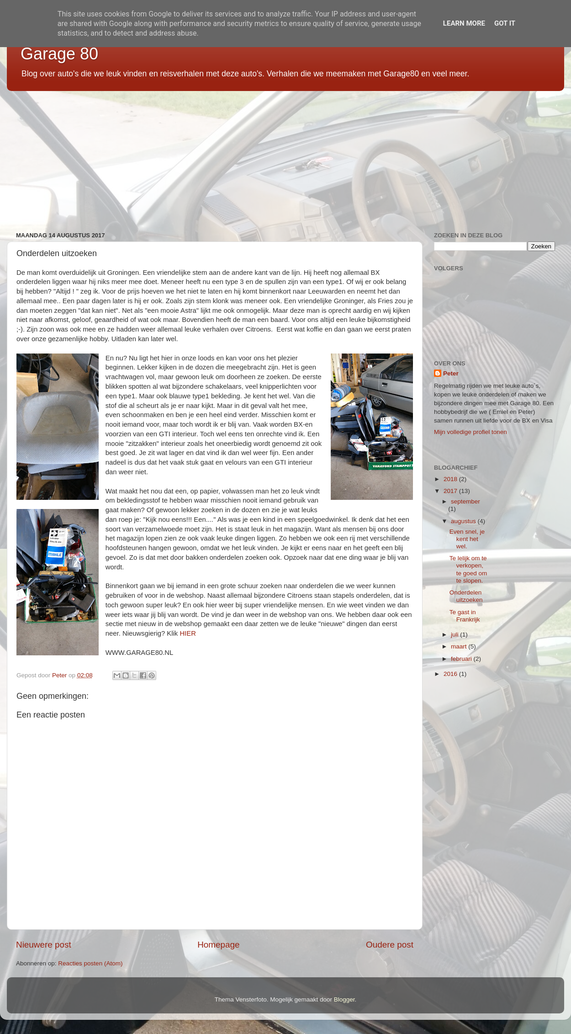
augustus (464, 521)
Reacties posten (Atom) (90, 963)
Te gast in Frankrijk (464, 616)
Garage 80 (59, 53)
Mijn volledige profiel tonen (470, 432)
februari (462, 658)
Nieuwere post (43, 944)
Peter (451, 373)
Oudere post (389, 944)
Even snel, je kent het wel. (467, 539)
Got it (504, 23)
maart (459, 646)
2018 (451, 479)
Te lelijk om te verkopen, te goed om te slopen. (468, 569)
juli (455, 634)
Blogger (344, 999)
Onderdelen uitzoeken (466, 596)
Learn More (464, 23)
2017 (451, 491)
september (465, 501)
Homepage (218, 944)
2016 (451, 673)
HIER (188, 633)
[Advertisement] (281, 158)
